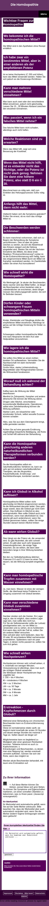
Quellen (7, 866)
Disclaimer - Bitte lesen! (24, 897)
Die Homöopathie (24, 4)
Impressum (8, 897)
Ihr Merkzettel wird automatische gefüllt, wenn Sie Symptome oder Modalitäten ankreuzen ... (25, 843)
